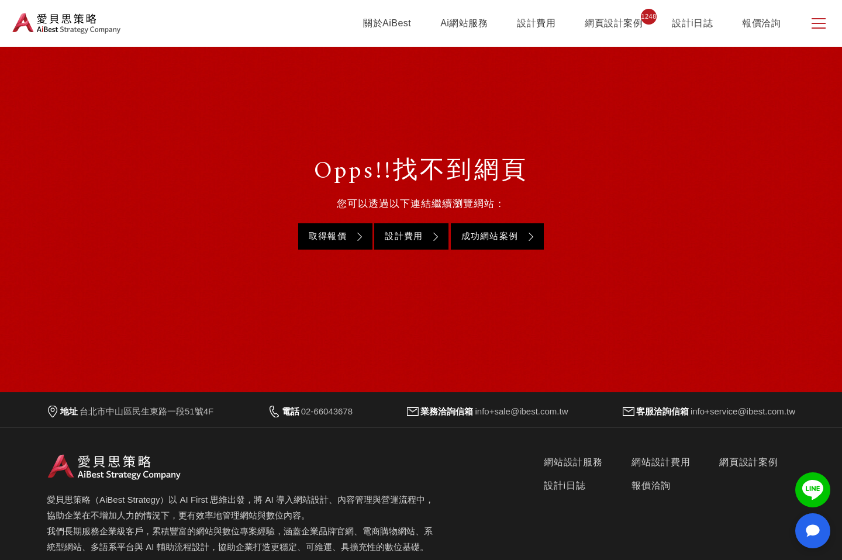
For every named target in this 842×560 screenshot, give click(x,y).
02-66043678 (327, 411)
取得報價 (328, 236)
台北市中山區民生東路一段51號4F (146, 411)
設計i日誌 (692, 23)
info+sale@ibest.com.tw (521, 411)
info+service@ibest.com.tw (743, 411)
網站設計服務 (573, 462)
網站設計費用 (661, 462)
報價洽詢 (761, 23)
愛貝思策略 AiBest (66, 23)
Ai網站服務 (464, 23)
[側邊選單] (818, 23)
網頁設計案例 (614, 23)
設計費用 (536, 23)
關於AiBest (387, 23)
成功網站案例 (489, 236)
